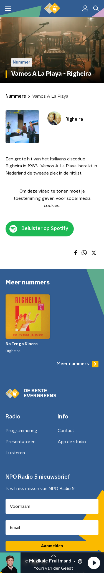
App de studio (72, 442)
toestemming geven (34, 198)
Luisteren (15, 453)
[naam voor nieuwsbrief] (52, 506)
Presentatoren (20, 442)
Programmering (21, 430)
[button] (94, 563)
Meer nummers (77, 364)
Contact (66, 430)
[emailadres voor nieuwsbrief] (52, 527)
